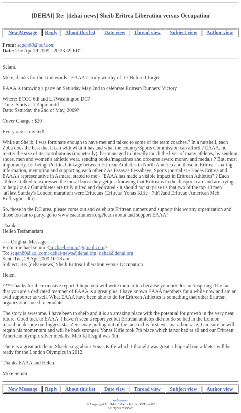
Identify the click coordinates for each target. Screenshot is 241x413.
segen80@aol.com (28, 253)
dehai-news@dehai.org (73, 253)
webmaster (120, 400)
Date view (114, 32)
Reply (51, 32)
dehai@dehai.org (116, 253)
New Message (22, 32)
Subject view (183, 32)
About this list (80, 32)
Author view (219, 32)
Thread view (147, 32)
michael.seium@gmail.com (76, 247)
